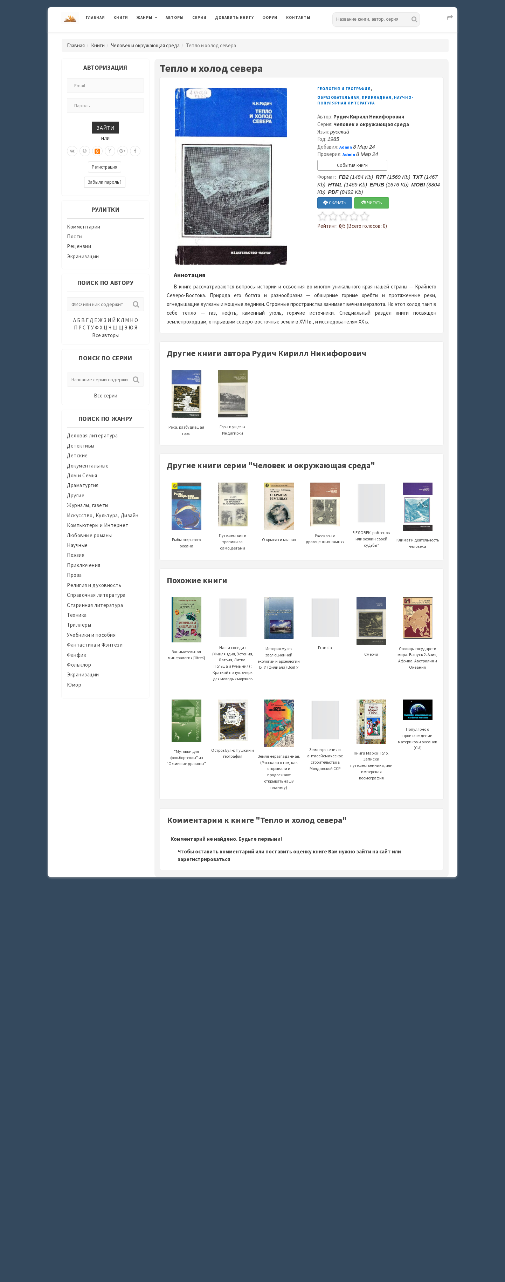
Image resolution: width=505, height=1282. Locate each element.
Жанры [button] (145, 17)
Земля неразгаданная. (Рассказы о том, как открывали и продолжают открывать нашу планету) (279, 755)
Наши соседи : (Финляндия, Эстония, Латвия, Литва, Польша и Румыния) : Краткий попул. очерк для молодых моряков (232, 648)
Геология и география (344, 88)
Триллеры (79, 624)
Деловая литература (92, 435)
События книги (352, 165)
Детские (77, 455)
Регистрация (104, 167)
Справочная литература (96, 595)
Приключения (84, 565)
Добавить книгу (234, 17)
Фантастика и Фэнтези (95, 644)
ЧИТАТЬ (371, 203)
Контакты (298, 17)
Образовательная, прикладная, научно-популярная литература (365, 100)
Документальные (88, 465)
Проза (74, 575)
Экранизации (83, 256)
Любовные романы (89, 535)
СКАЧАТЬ (334, 203)
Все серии (105, 395)
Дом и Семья (82, 475)
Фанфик (76, 655)
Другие (75, 495)
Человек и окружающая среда (145, 45)
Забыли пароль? (105, 182)
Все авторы (105, 335)
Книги (120, 17)
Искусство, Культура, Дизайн (103, 515)
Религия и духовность (94, 585)
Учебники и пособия (91, 635)
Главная (95, 17)
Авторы (175, 17)
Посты (75, 236)
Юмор (74, 684)
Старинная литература (95, 605)
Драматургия (83, 485)
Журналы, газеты (88, 505)
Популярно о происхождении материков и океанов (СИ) (417, 729)
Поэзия (75, 555)
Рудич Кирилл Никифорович (368, 116)
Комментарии (84, 226)
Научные (77, 545)
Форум (270, 17)
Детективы (81, 445)
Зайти (105, 127)
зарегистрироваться (204, 859)
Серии (199, 17)
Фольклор (79, 664)
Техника (77, 615)
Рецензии (79, 246)
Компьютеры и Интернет (98, 525)
